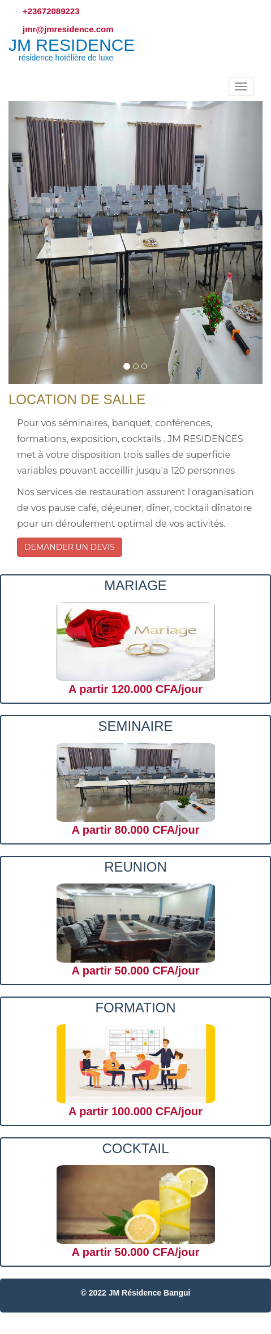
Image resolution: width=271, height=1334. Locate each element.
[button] (27, 242)
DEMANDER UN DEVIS (69, 547)
